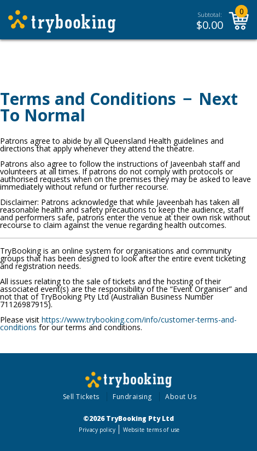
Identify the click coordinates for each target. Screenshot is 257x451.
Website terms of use (151, 430)
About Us (180, 396)
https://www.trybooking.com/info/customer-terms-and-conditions (118, 323)
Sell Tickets (81, 396)
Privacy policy (97, 430)
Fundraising (132, 396)
